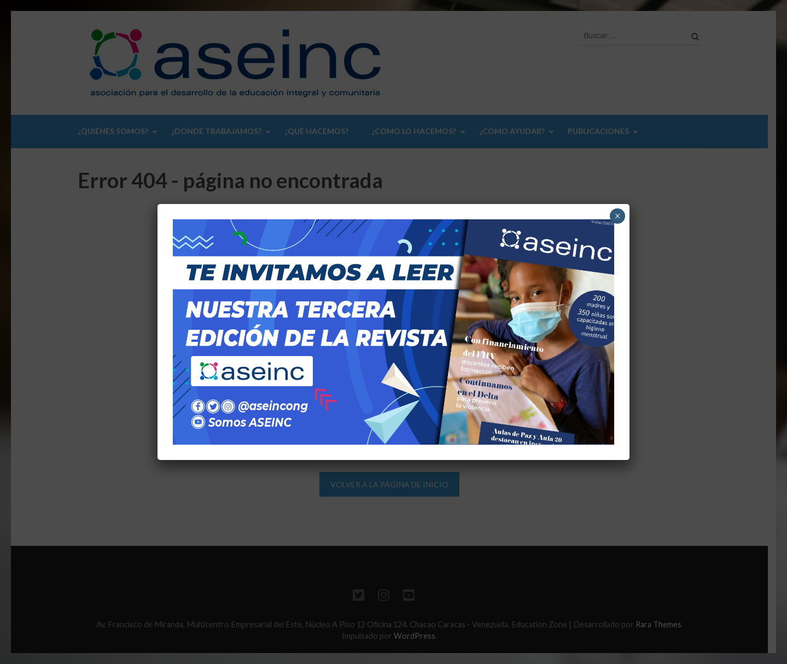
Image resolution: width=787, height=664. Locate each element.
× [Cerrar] (618, 216)
